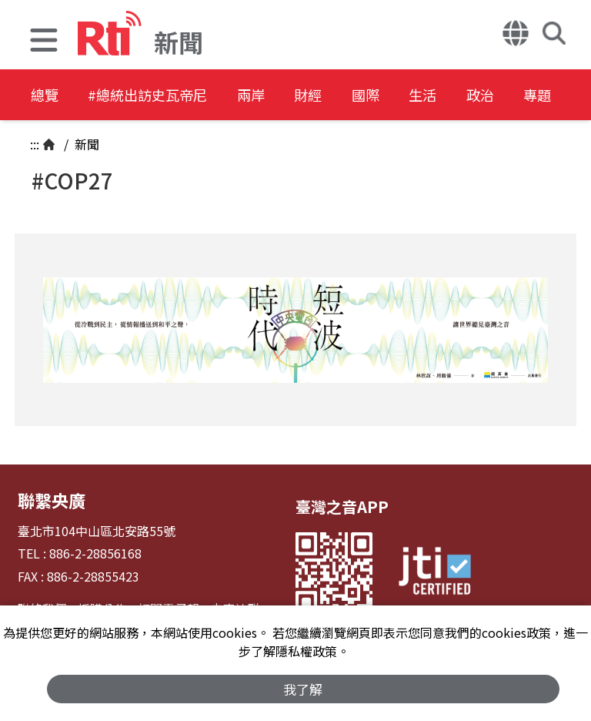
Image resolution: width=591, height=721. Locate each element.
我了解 (303, 687)
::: (34, 144)
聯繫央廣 (48, 499)
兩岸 (286, 96)
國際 (424, 96)
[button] (43, 42)
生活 (494, 96)
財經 (355, 96)
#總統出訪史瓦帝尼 (166, 96)
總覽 (46, 96)
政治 (563, 96)
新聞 (85, 144)
